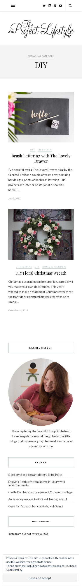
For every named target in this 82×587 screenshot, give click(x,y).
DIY (32, 149)
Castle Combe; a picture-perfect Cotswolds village (40, 492)
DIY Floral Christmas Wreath (41, 273)
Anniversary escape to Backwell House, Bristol (37, 499)
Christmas (24, 266)
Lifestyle (45, 149)
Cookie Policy (14, 569)
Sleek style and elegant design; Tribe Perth (35, 474)
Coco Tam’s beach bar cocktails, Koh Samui (35, 506)
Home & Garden (54, 266)
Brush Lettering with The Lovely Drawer (41, 158)
